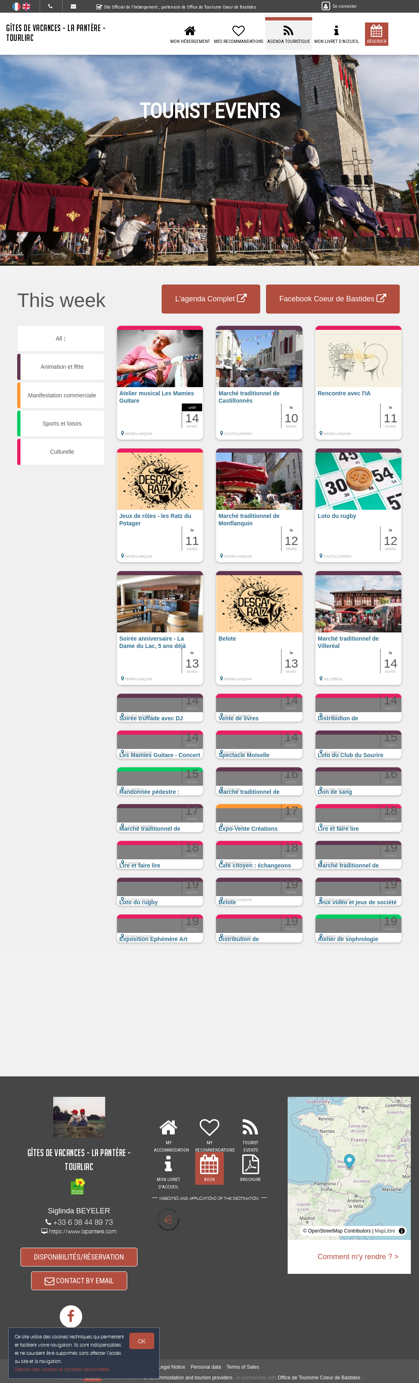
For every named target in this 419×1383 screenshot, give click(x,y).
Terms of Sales (243, 1367)
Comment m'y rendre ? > (358, 1257)
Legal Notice (171, 1367)
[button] (160, 386)
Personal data (206, 1367)
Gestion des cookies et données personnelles (62, 1369)
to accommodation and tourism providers (188, 1378)
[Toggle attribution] (402, 1231)
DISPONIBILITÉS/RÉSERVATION (79, 1257)
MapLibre (385, 1231)
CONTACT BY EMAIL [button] (79, 1280)
